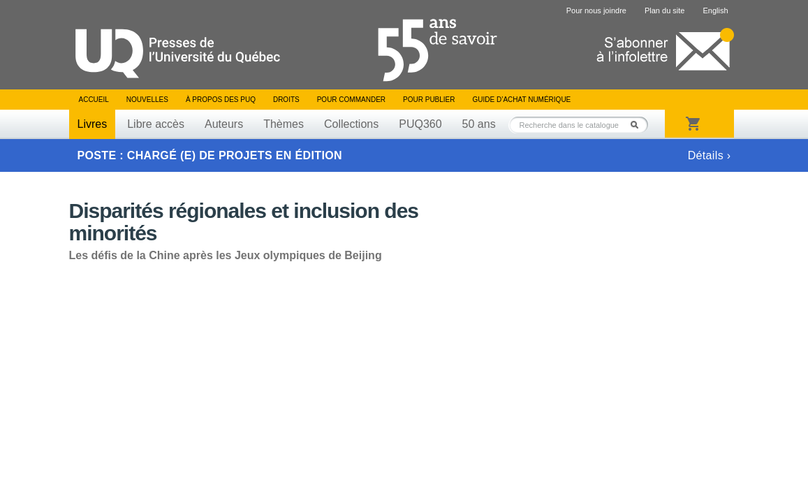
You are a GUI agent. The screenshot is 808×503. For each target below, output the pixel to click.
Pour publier (429, 99)
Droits (286, 99)
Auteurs (224, 124)
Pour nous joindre (596, 10)
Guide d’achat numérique (522, 99)
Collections (351, 124)
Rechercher (638, 124)
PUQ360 (420, 124)
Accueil (94, 99)
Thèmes (283, 124)
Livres (93, 124)
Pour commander (351, 99)
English (715, 10)
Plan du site (664, 10)
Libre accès (155, 124)
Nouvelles (147, 99)
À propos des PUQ (221, 99)
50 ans (479, 124)
